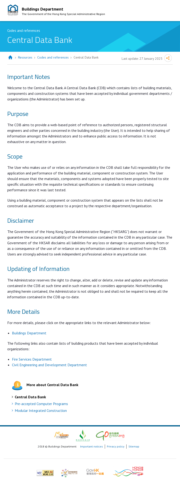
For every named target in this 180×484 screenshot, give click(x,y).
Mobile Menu (168, 11)
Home (10, 57)
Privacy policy (115, 446)
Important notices (91, 446)
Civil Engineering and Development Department (49, 364)
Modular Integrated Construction (41, 410)
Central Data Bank (30, 397)
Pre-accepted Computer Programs (41, 403)
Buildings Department (29, 333)
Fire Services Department (32, 359)
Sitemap (133, 446)
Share (168, 58)
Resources (25, 57)
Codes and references (53, 57)
